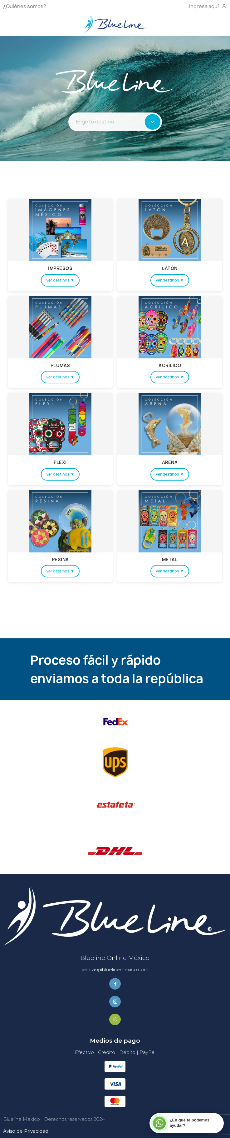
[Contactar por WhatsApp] (186, 1123)
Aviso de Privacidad (25, 1131)
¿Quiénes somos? (24, 6)
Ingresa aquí (208, 6)
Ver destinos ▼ (60, 280)
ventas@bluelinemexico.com (115, 969)
